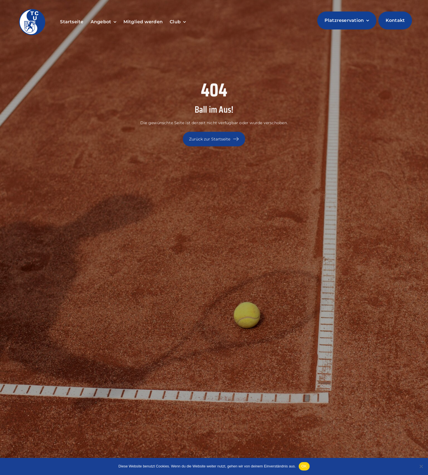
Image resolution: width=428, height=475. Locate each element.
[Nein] (421, 466)
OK (304, 466)
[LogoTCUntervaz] (32, 8)
